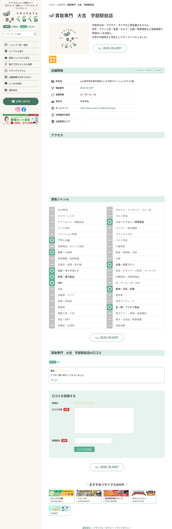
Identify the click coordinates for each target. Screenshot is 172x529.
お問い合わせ (21, 101)
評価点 (55, 402)
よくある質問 (12, 83)
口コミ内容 (60, 409)
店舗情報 (61, 4)
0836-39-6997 (112, 48)
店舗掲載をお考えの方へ (18, 77)
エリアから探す (13, 51)
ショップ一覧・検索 (16, 44)
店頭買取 (157, 70)
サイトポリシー (124, 515)
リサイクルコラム (15, 70)
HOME (52, 4)
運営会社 (10, 89)
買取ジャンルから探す (17, 57)
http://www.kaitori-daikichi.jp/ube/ (98, 107)
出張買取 (138, 70)
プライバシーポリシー (103, 515)
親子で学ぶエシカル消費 (18, 64)
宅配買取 (148, 70)
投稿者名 (59, 440)
